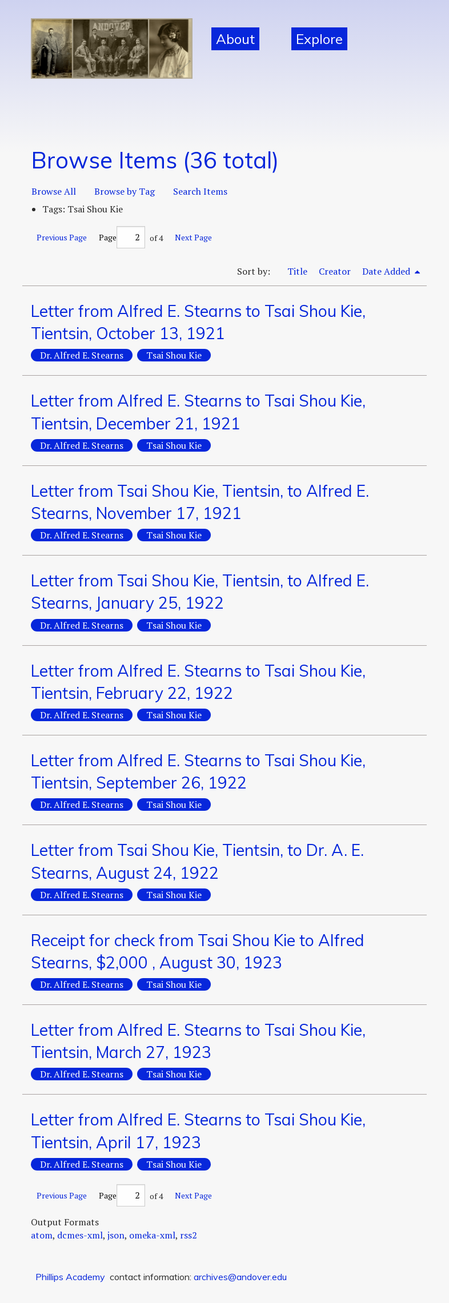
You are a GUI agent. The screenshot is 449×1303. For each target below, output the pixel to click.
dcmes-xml (80, 1235)
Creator (335, 271)
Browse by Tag (124, 191)
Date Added (387, 271)
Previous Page (62, 237)
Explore (319, 38)
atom (42, 1235)
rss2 (188, 1235)
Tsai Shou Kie (174, 355)
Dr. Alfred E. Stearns (81, 355)
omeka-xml (152, 1235)
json (116, 1235)
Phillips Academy (70, 1276)
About (235, 38)
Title (297, 271)
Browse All (53, 191)
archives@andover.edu (240, 1276)
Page (122, 237)
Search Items (200, 191)
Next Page (193, 237)
